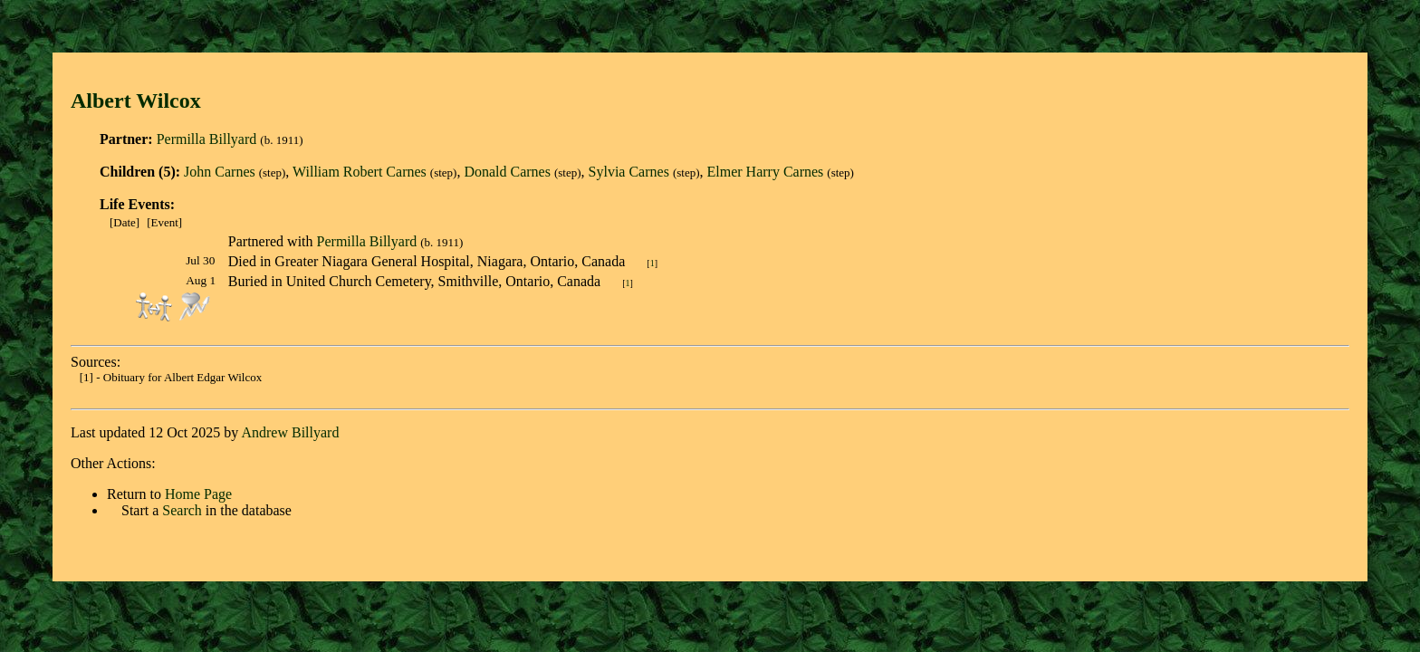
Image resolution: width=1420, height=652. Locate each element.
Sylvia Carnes (629, 171)
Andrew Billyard (290, 432)
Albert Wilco (130, 100)
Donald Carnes (507, 171)
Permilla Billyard (207, 139)
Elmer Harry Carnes (764, 171)
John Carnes (219, 171)
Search (182, 510)
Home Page (198, 494)
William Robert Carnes (360, 171)
